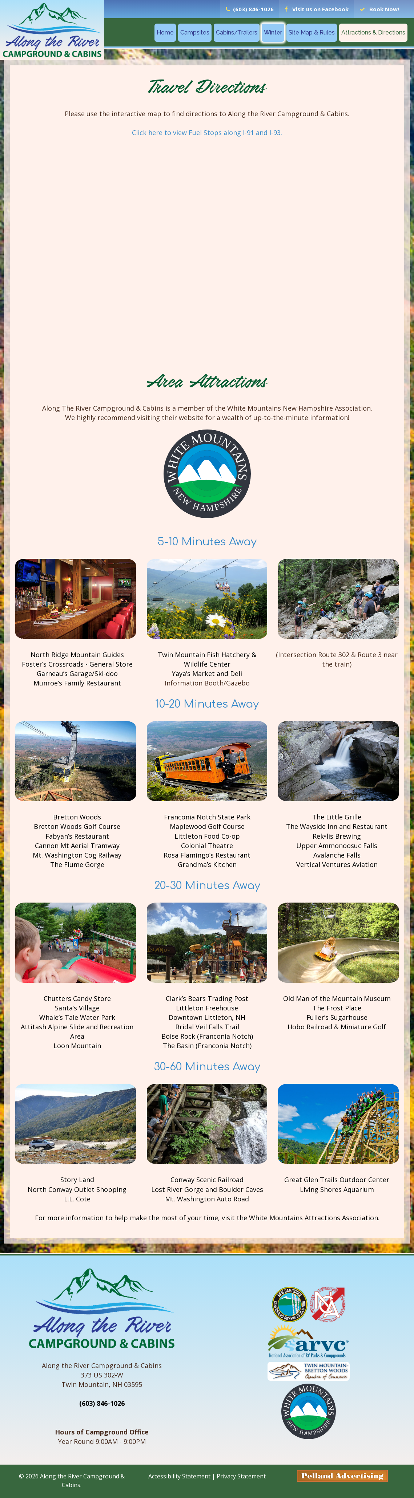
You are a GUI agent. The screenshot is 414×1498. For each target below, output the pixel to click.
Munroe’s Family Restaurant (77, 683)
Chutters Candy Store (77, 999)
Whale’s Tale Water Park (77, 1018)
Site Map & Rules (312, 32)
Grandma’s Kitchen (207, 865)
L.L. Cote (77, 1200)
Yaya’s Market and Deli (207, 673)
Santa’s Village (77, 1009)
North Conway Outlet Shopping (77, 1190)
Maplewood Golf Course (207, 827)
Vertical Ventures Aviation (337, 865)
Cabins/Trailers (236, 32)
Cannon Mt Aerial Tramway (77, 846)
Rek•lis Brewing (337, 836)
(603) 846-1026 (102, 1405)
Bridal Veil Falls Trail (207, 1027)
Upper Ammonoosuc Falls (336, 846)
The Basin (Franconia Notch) (207, 1046)
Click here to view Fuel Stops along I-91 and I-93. (207, 132)
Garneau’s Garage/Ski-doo (77, 673)
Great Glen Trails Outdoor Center (336, 1181)
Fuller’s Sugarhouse (336, 1018)
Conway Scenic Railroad (207, 1181)
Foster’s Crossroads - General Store (77, 664)
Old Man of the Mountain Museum (337, 999)
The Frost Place (337, 1009)
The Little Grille (336, 817)
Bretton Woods (77, 817)
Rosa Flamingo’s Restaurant (207, 855)
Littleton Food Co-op (207, 836)
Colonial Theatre (207, 846)
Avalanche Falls (337, 855)
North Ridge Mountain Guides (77, 655)
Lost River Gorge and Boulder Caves (207, 1190)
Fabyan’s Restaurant (77, 836)
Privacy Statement (241, 1478)
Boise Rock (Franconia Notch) (207, 1037)
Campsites (194, 32)
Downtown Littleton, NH (207, 1018)
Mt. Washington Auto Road (207, 1200)
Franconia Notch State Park (207, 817)
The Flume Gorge (77, 865)
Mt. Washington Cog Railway (77, 855)
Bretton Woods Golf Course (77, 827)
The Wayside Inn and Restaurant (336, 827)
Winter (273, 32)
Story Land (77, 1181)
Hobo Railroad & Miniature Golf (337, 1027)
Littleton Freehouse (207, 1009)
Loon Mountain (77, 1046)
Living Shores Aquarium (337, 1190)
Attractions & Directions (373, 32)
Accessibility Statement (179, 1478)
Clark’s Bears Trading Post (207, 999)
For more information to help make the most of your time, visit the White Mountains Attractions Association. (207, 1219)
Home (165, 32)
